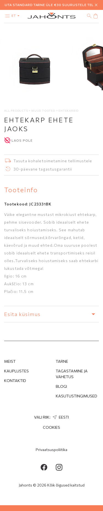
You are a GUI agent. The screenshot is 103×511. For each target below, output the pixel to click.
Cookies (51, 427)
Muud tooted (43, 110)
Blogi (61, 386)
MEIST (10, 361)
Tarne (62, 361)
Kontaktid (15, 380)
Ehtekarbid (69, 110)
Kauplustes (16, 371)
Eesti (60, 417)
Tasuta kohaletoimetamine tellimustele (52, 160)
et (17, 15)
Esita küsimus (51, 314)
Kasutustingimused (76, 396)
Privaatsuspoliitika (51, 449)
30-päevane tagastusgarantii (42, 169)
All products (16, 110)
